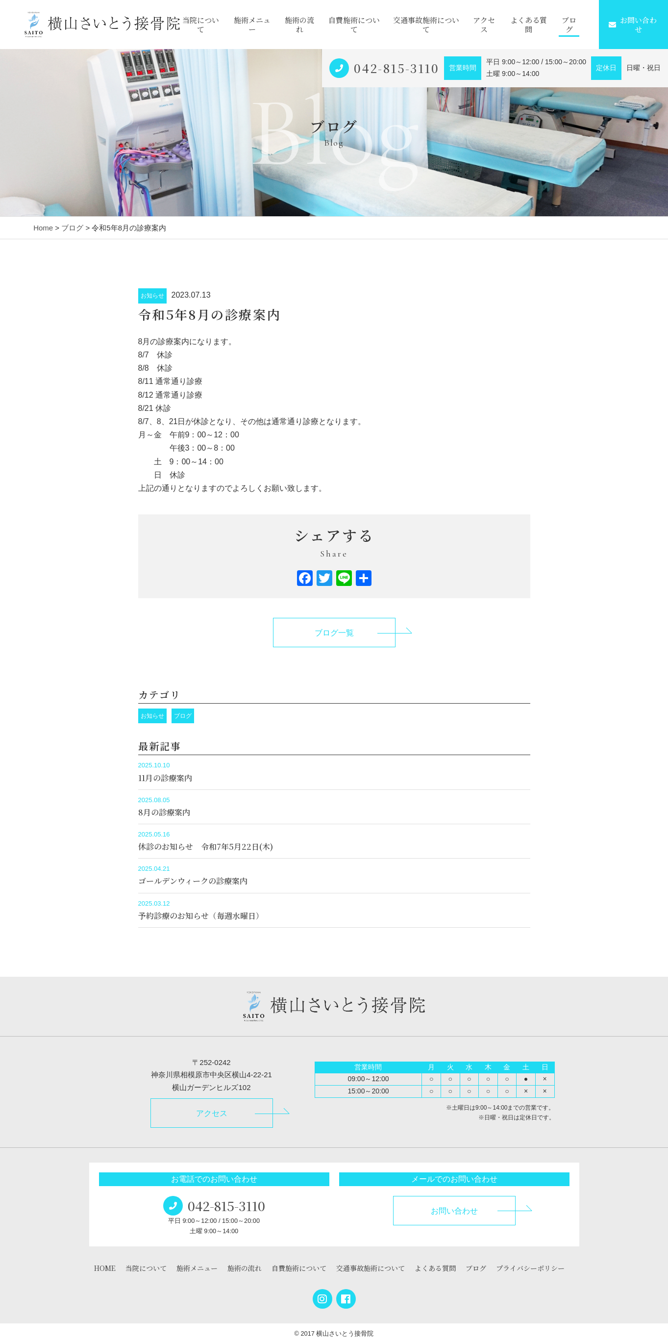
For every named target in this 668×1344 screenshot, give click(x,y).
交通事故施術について (426, 25)
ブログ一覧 (334, 633)
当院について (200, 25)
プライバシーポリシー (530, 1268)
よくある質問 (528, 25)
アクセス (484, 25)
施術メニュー (252, 25)
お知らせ (152, 295)
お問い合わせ (633, 25)
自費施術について (354, 25)
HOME (105, 1268)
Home (43, 228)
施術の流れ (299, 25)
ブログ (569, 25)
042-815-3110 (396, 67)
